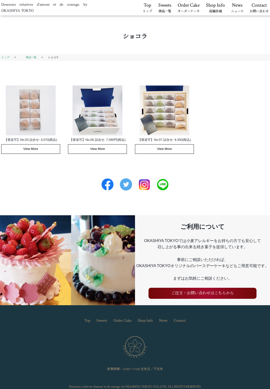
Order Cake (188, 8)
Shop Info (215, 8)
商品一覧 (31, 57)
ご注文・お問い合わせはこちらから (202, 293)
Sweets (164, 8)
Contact (259, 8)
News (237, 8)
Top (147, 8)
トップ (5, 57)
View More (30, 149)
